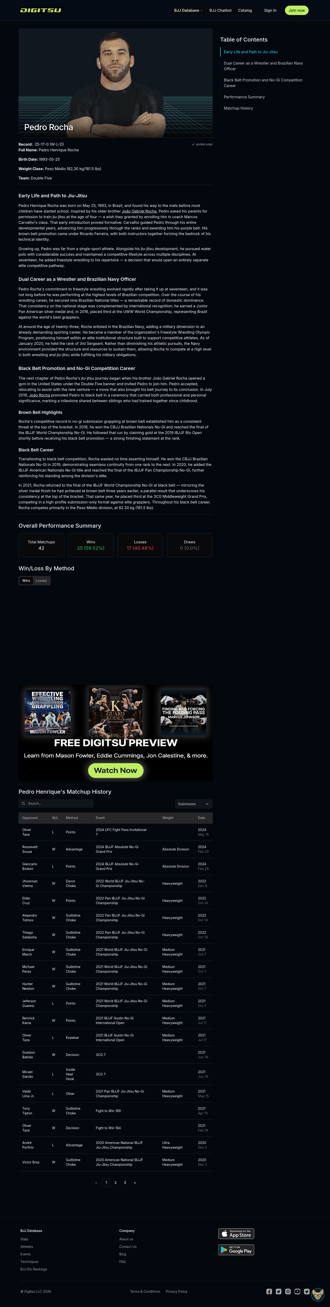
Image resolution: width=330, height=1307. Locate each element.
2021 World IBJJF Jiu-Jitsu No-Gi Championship (121, 953)
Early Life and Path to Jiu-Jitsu (251, 52)
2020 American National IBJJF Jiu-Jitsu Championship (119, 1146)
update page (202, 144)
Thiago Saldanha (29, 936)
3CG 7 (100, 1056)
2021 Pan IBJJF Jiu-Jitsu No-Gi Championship (120, 1095)
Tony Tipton (27, 1112)
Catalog (245, 10)
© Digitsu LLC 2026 (35, 1293)
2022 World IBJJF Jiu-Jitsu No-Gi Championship (120, 884)
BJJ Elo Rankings (33, 1271)
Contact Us (128, 1248)
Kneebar (72, 1039)
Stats (24, 1240)
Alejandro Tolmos (29, 919)
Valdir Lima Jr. (28, 1095)
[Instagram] (288, 1293)
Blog (122, 1255)
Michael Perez (28, 970)
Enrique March (28, 953)
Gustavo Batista (28, 1056)
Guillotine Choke (73, 919)
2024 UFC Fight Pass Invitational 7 (121, 833)
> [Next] (135, 1184)
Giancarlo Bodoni (29, 867)
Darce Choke (71, 884)
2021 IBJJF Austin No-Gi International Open (115, 1021)
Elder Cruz (26, 902)
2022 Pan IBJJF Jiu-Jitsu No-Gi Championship (120, 902)
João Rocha (39, 395)
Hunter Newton (28, 987)
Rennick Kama (28, 1021)
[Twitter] (278, 1293)
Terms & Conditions (145, 1293)
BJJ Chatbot (221, 10)
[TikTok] (307, 1293)
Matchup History (238, 108)
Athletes (26, 1248)
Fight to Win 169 (108, 1112)
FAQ (122, 1263)
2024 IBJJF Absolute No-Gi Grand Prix (117, 850)
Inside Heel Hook (70, 1075)
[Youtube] (297, 1293)
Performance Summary (244, 97)
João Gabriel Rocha (139, 211)
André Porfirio (28, 1146)
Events (25, 1255)
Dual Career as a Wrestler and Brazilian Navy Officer (263, 66)
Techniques (29, 1263)
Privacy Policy (177, 1293)
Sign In (270, 10)
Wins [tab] (26, 581)
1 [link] (106, 1184)
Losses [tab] (41, 581)
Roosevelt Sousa (30, 850)
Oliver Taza (26, 833)
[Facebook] (269, 1293)
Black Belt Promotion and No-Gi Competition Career (263, 83)
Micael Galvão (27, 1075)
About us (126, 1240)
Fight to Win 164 (108, 1129)
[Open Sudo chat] (317, 1294)
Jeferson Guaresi (29, 1004)
